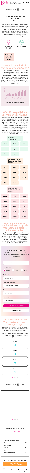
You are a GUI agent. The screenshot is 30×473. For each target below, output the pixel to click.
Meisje (8, 270)
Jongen (16, 270)
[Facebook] (11, 432)
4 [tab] (17, 377)
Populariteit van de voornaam (9, 57)
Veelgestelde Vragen (9, 452)
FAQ (4, 460)
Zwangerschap (7, 445)
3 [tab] (15, 377)
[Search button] (28, 3)
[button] (4, 469)
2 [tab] (14, 377)
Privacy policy (24, 460)
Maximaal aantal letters (9, 282)
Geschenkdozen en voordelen (11, 440)
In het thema (6, 289)
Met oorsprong (7, 297)
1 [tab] (12, 377)
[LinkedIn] (19, 432)
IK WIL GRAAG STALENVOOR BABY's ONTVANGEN (15, 464)
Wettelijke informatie (15, 460)
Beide (25, 270)
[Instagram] (15, 432)
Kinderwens (7, 442)
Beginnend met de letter (9, 275)
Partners (8, 460)
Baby (5, 450)
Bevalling (6, 447)
